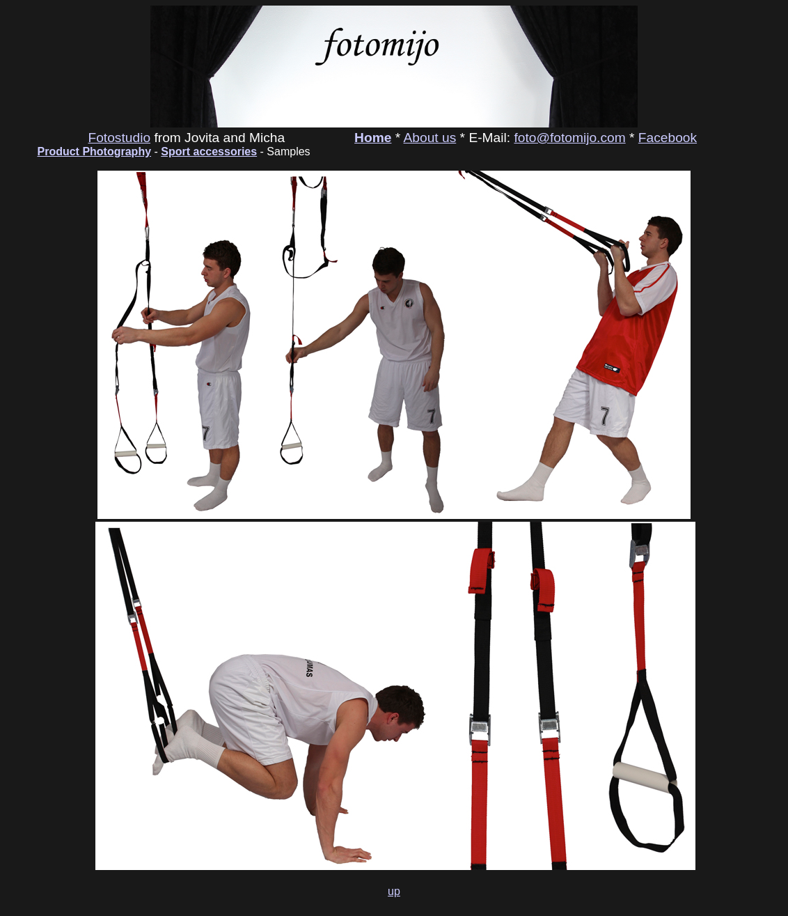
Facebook (667, 137)
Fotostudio (119, 137)
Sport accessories (209, 151)
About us (430, 137)
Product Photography (95, 151)
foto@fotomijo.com (569, 137)
